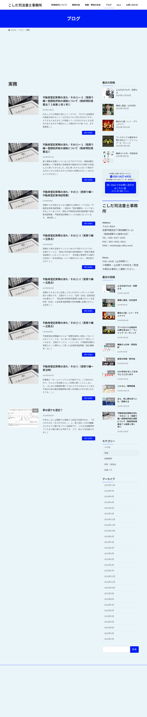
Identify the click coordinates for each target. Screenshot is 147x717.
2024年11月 (109, 485)
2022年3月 (109, 627)
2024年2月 (109, 508)
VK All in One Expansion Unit (91, 686)
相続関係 (108, 458)
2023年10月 (109, 531)
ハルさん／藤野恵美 (126, 386)
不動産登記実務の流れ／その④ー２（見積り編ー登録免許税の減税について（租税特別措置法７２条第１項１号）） (68, 101)
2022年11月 (109, 582)
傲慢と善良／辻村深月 (126, 105)
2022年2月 (109, 633)
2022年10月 (109, 587)
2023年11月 (109, 525)
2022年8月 (109, 599)
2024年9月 (109, 491)
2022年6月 (109, 610)
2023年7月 (109, 542)
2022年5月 (109, 616)
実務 (106, 453)
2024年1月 (109, 513)
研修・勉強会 (110, 464)
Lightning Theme (72, 686)
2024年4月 (109, 496)
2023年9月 (109, 536)
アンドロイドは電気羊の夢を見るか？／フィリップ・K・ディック (127, 140)
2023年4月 (109, 553)
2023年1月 (109, 570)
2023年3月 (109, 559)
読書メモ (108, 470)
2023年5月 (109, 547)
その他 (107, 447)
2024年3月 (109, 502)
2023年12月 (109, 519)
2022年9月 (109, 593)
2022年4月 (109, 622)
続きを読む (88, 133)
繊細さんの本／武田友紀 (127, 153)
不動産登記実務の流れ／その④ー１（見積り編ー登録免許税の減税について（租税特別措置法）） (68, 148)
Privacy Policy (16, 667)
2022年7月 (109, 604)
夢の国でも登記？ (53, 410)
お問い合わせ (32, 667)
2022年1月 (109, 639)
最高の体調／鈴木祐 (126, 359)
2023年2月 (109, 565)
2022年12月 (109, 576)
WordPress (58, 686)
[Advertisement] (73, 53)
